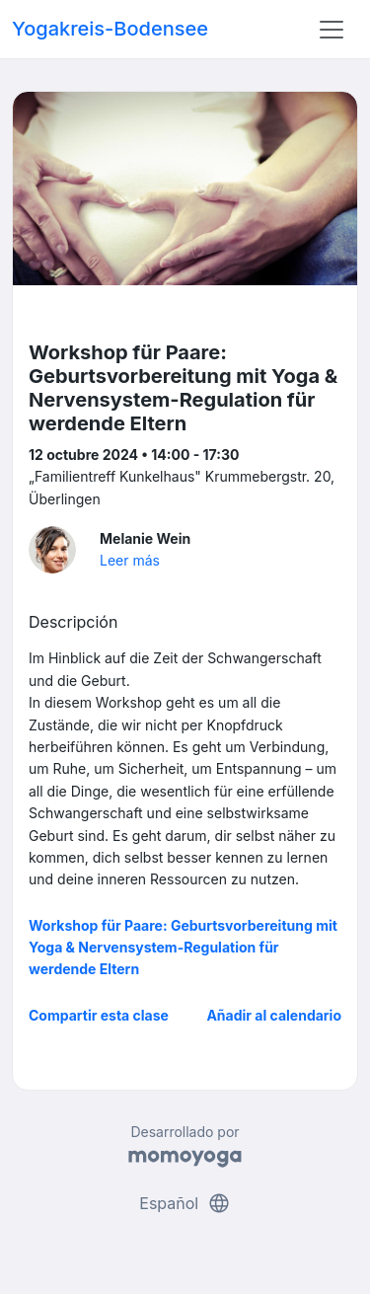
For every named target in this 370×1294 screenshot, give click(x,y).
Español (184, 1203)
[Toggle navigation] (331, 29)
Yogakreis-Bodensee (110, 28)
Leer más (130, 560)
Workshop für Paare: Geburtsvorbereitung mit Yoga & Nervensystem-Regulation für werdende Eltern (183, 947)
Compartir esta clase (99, 1015)
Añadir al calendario (273, 1015)
